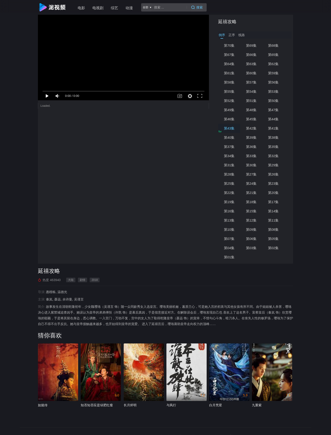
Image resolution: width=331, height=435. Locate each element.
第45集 (251, 119)
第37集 (229, 147)
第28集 (229, 174)
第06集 (251, 239)
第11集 (273, 220)
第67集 (229, 55)
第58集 (229, 82)
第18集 (251, 202)
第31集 (229, 165)
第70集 (229, 45)
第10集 (229, 229)
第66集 (251, 55)
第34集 (229, 156)
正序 (231, 35)
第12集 (251, 220)
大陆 (71, 280)
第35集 (273, 147)
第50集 (273, 101)
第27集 (251, 174)
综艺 (114, 8)
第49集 (229, 110)
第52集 (229, 101)
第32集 (273, 156)
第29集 (273, 165)
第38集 (273, 137)
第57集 (251, 82)
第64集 (229, 64)
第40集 (229, 137)
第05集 (273, 239)
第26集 (273, 174)
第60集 (251, 73)
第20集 (273, 193)
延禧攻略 (227, 21)
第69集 (251, 45)
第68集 (273, 45)
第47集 (273, 110)
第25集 (229, 183)
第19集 (229, 202)
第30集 (251, 165)
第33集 (251, 156)
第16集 (229, 211)
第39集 (251, 137)
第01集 (229, 257)
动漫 (129, 8)
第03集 (251, 248)
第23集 (273, 183)
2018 (94, 280)
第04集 (229, 248)
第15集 (251, 211)
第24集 (251, 183)
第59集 (273, 73)
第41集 (273, 128)
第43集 (229, 128)
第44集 (273, 119)
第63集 (251, 64)
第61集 (229, 73)
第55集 (229, 91)
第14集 (273, 211)
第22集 (229, 193)
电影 (81, 8)
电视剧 (97, 8)
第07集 (229, 239)
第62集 (273, 64)
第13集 (229, 220)
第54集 (251, 91)
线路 (241, 35)
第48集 (251, 110)
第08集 (273, 229)
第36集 (251, 147)
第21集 (251, 193)
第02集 (273, 248)
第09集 (251, 229)
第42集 (251, 128)
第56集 (273, 82)
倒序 (222, 35)
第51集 (251, 101)
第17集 (273, 202)
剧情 (82, 280)
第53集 (273, 91)
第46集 (229, 119)
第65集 (273, 55)
